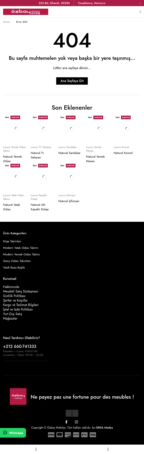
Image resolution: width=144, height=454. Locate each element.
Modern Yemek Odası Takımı (21, 254)
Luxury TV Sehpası (41, 147)
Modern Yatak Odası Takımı (20, 248)
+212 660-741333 (19, 346)
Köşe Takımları (12, 241)
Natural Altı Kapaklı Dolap (40, 207)
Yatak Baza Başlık (14, 267)
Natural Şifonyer (68, 201)
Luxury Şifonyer (67, 195)
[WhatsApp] (13, 433)
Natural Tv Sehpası (37, 155)
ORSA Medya (104, 428)
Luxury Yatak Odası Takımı (13, 197)
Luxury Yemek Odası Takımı (14, 149)
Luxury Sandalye (67, 147)
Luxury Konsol (121, 147)
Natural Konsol (123, 153)
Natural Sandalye (69, 153)
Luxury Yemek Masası (93, 149)
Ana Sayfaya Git (72, 81)
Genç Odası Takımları (17, 261)
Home (6, 22)
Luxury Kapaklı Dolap (39, 197)
